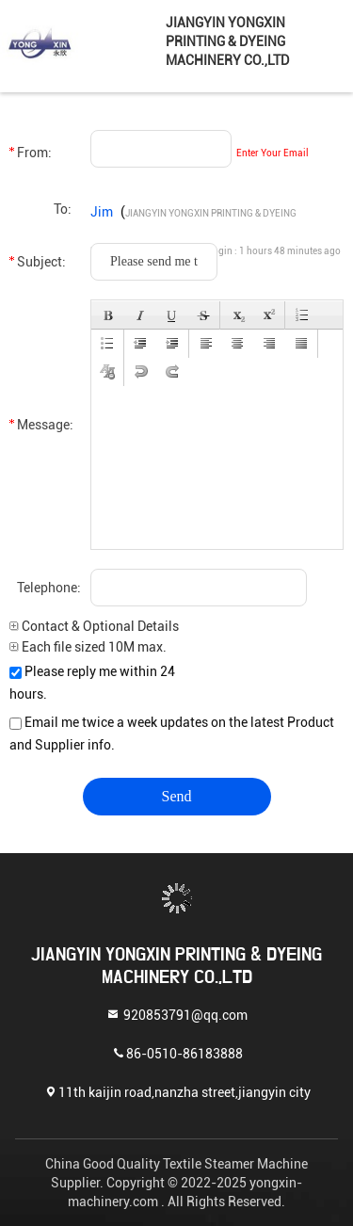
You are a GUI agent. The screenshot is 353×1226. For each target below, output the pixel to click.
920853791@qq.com (176, 1014)
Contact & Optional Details (94, 626)
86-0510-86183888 (177, 1052)
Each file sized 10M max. (88, 646)
